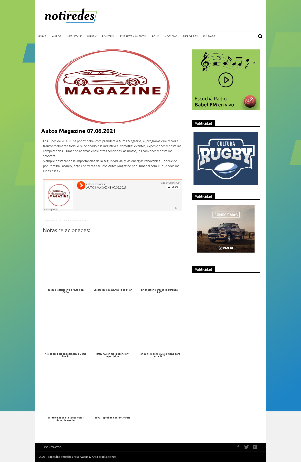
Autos (57, 36)
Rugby (92, 36)
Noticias (171, 36)
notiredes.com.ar (50, 221)
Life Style (74, 36)
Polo (155, 36)
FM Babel (210, 36)
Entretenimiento (133, 36)
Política (108, 36)
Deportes (190, 36)
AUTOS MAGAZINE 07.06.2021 (72, 221)
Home (42, 36)
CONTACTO (53, 447)
